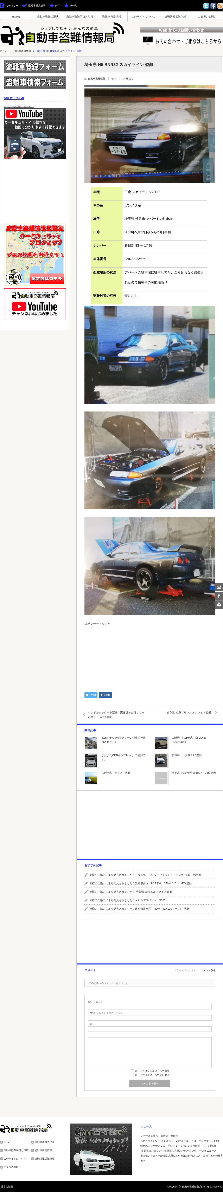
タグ (57, 5)
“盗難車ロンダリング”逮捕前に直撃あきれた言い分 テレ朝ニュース (178, 1150)
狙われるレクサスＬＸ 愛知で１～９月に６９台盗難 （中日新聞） (178, 1145)
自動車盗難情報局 (192, 1186)
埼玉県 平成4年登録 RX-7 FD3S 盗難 (194, 772)
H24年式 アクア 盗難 (115, 772)
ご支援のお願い (207, 16)
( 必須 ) (95, 1002)
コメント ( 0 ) (208, 969)
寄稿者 (129, 78)
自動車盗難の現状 (48, 16)
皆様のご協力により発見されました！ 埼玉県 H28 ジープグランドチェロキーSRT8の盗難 (145, 874)
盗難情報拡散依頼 (175, 16)
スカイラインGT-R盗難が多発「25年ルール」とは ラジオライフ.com (179, 1140)
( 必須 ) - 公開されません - (106, 1013)
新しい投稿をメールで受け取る (152, 1075)
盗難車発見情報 (111, 16)
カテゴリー (12, 5)
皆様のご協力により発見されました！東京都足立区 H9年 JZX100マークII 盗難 (139, 908)
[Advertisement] (149, 657)
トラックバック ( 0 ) (184, 969)
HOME (16, 16)
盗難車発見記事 (37, 5)
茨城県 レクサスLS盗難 (187, 755)
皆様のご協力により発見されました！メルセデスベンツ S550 (127, 900)
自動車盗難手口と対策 (79, 16)
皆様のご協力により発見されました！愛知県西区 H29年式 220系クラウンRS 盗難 (140, 883)
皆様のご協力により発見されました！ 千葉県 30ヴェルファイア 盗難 (130, 891)
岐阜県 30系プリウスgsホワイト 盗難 (188, 712)
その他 (73, 5)
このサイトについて (143, 16)
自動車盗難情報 (23, 50)
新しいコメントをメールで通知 (152, 1071)
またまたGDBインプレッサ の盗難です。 (123, 757)
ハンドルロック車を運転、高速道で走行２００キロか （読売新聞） (117, 714)
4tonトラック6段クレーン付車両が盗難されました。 (123, 740)
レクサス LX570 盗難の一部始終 (159, 1135)
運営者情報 (6, 1186)
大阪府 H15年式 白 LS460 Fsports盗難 (189, 740)
